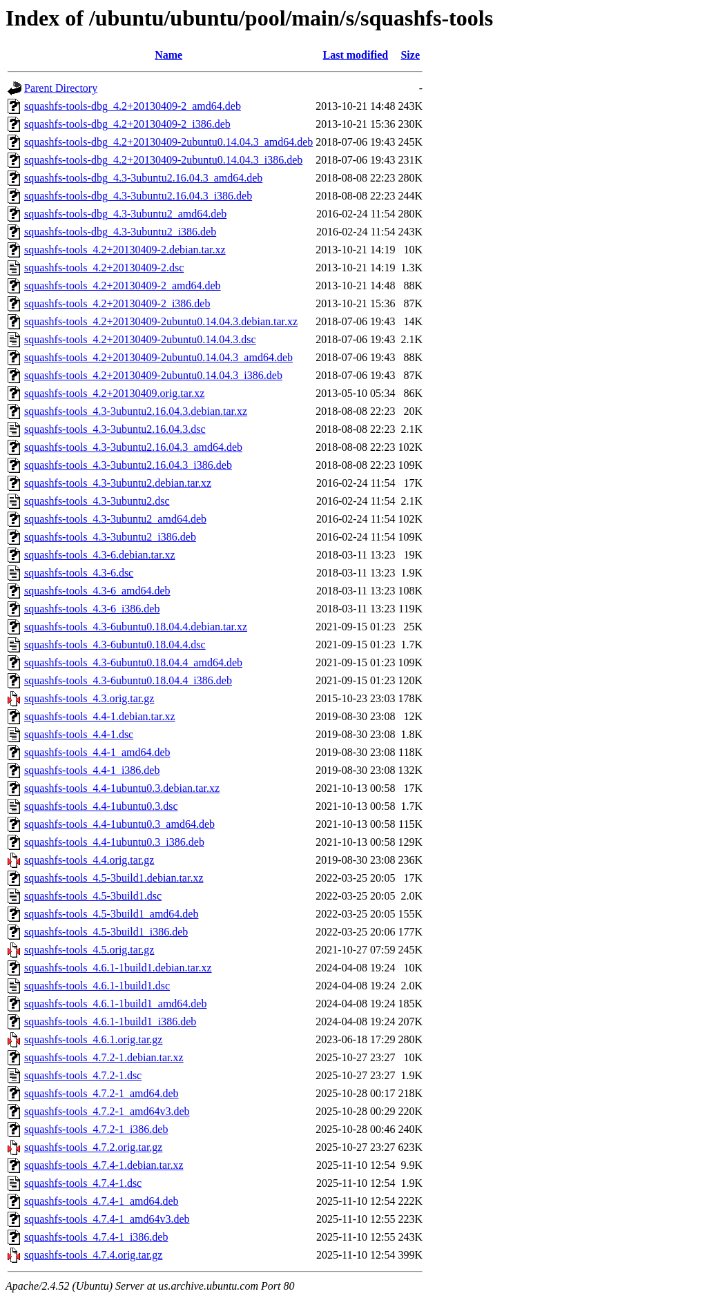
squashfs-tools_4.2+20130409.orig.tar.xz (114, 393)
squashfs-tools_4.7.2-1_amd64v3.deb (107, 1111)
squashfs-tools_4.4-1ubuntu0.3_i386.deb (114, 842)
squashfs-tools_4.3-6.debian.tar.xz (99, 555)
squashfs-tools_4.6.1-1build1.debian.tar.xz (118, 968)
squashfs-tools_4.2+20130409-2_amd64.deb (122, 285)
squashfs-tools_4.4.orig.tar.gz (89, 860)
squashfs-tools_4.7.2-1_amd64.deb (101, 1093)
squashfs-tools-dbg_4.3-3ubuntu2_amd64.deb (125, 214)
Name (168, 55)
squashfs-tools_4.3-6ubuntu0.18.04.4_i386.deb (128, 680)
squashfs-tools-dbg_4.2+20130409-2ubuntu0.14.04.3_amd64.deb (168, 142)
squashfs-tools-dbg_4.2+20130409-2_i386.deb (127, 124)
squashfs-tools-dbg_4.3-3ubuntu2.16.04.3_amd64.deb (143, 178)
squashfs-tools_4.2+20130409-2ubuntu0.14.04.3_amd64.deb (158, 357)
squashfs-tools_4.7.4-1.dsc (83, 1183)
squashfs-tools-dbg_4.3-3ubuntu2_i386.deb (120, 232)
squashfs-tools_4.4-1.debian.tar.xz (99, 716)
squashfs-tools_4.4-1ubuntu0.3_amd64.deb (119, 824)
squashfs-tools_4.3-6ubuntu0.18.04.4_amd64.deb (133, 662)
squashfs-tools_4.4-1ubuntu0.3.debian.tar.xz (122, 788)
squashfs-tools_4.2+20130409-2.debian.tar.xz (125, 249)
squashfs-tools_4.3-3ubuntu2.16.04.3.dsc (115, 429)
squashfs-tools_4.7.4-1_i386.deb (96, 1237)
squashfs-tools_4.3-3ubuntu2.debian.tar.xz (117, 483)
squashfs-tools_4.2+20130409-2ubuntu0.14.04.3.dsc (140, 339)
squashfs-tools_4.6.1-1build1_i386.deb (110, 1021)
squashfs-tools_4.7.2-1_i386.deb (96, 1129)
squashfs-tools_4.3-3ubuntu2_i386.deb (110, 537)
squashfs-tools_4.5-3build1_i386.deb (106, 932)
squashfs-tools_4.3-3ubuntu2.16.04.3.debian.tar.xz (135, 411)
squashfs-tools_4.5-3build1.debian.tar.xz (114, 878)
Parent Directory (60, 88)
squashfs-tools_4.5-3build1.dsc (93, 896)
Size (410, 55)
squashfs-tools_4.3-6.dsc (78, 573)
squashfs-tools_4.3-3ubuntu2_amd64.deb (115, 519)
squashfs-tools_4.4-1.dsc (78, 734)
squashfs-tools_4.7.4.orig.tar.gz (93, 1255)
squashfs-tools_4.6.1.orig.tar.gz (93, 1039)
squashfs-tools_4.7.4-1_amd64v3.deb (107, 1219)
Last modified (356, 55)
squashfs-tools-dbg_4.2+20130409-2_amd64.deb (132, 106)
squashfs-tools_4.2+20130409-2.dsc (104, 267)
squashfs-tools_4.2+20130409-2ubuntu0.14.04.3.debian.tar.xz (161, 321)
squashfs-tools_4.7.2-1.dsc (83, 1075)
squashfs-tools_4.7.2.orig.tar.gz (93, 1147)
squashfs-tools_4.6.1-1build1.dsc (97, 985)
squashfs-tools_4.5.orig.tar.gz (89, 950)
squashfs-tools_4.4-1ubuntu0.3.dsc (101, 806)
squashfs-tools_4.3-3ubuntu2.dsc (97, 501)
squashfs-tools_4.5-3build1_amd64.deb (111, 914)
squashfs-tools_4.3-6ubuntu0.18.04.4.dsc (115, 644)
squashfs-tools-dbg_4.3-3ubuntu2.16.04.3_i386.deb (138, 196)
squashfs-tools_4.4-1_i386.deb (91, 770)
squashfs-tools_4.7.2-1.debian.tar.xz (104, 1057)
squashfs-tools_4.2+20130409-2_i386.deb (117, 303)
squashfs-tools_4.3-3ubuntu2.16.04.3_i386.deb (128, 465)
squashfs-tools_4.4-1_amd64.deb (97, 752)
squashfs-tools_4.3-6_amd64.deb (97, 591)
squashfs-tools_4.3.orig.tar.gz (89, 698)
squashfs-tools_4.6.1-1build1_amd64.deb (115, 1003)
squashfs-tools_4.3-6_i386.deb (91, 608)
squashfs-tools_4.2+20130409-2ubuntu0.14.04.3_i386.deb (153, 375)
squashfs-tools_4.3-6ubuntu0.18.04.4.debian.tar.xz (135, 626)
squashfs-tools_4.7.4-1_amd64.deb (101, 1201)
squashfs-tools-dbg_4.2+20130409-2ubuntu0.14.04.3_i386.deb (163, 160)
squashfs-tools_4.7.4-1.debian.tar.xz (104, 1165)
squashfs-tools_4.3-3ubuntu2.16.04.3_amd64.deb (133, 447)
